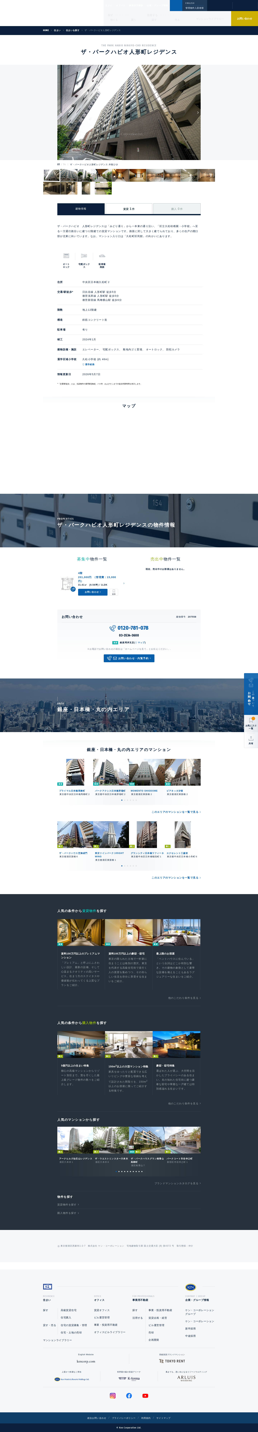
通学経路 (90, 364)
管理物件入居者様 (194, 8)
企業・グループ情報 (168, 5)
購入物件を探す (67, 1219)
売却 (151, 1332)
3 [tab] (127, 800)
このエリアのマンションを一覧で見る (175, 812)
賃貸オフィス (102, 1310)
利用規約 (148, 1417)
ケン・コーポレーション (199, 1321)
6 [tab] (136, 800)
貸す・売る (49, 1325)
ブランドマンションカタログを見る (176, 1189)
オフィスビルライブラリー (110, 1332)
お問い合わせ (244, 18)
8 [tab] (136, 1177)
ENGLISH (189, 3)
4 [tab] (130, 800)
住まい (110, 5)
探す (110, 15)
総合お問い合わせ (93, 1417)
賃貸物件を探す (67, 1210)
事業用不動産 (144, 5)
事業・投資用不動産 (106, 1324)
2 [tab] (124, 800)
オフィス (125, 5)
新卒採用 (190, 1328)
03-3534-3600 (129, 635)
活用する (152, 15)
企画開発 (154, 1339)
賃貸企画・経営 (158, 1317)
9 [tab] (139, 1177)
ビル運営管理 (102, 1317)
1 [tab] (121, 800)
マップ (141, 642)
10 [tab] (141, 1177)
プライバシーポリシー (123, 1417)
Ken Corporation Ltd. (35, 13)
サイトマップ (168, 1417)
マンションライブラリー (210, 19)
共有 (251, 743)
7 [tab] (133, 1177)
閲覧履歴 (219, 8)
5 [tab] (133, 800)
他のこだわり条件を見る (183, 999)
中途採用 (190, 1335)
